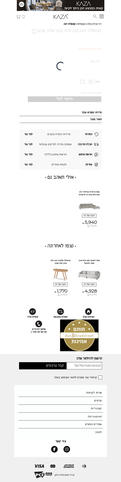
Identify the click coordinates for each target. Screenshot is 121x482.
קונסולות (81, 24)
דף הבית (97, 24)
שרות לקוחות (94, 392)
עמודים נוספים (93, 424)
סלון (89, 24)
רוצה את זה (89, 215)
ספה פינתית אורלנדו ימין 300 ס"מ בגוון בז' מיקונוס (89, 193)
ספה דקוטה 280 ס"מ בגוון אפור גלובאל (89, 262)
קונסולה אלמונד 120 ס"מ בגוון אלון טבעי (61, 262)
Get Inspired (95, 416)
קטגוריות (96, 408)
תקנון (98, 432)
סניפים (98, 400)
